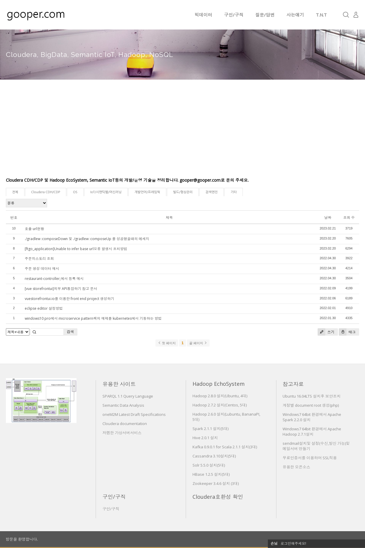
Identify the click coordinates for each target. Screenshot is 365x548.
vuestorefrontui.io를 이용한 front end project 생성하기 (69, 298)
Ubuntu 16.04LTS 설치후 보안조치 (312, 396)
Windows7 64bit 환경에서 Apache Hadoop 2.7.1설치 (312, 431)
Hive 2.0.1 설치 (205, 437)
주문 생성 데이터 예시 (42, 268)
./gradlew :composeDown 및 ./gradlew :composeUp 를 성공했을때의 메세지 (87, 238)
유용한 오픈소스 (296, 467)
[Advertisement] (182, 132)
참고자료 (293, 384)
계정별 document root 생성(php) (311, 405)
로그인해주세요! (293, 543)
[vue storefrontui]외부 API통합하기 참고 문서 (61, 288)
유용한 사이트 (119, 384)
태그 (347, 332)
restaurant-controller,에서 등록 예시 (54, 278)
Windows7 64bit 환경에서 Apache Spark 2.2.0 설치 (312, 417)
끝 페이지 (198, 343)
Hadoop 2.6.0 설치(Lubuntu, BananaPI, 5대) (226, 416)
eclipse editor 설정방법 (44, 308)
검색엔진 (211, 192)
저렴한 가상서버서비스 (122, 432)
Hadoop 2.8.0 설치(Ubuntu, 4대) (220, 395)
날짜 (327, 217)
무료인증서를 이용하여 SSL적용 (310, 457)
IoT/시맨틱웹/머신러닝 (106, 192)
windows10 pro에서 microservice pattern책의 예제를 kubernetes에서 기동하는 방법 (93, 318)
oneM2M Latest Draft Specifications (134, 414)
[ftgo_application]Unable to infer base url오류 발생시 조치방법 (76, 248)
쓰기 (326, 332)
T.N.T (321, 15)
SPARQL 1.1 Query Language (127, 396)
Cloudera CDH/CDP (45, 192)
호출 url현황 (34, 228)
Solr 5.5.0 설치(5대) (209, 465)
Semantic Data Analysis (123, 405)
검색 (70, 331)
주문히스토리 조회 (39, 258)
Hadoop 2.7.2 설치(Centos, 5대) (220, 405)
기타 (233, 192)
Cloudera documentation (124, 423)
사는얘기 (295, 15)
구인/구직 (233, 15)
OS (75, 192)
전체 (15, 192)
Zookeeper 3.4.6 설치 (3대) (216, 483)
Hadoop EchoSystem (219, 383)
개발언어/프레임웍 (147, 192)
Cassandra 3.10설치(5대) (214, 456)
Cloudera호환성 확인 (218, 496)
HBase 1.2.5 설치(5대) (211, 474)
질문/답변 (265, 15)
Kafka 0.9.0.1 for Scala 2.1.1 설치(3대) (225, 446)
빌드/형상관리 (183, 192)
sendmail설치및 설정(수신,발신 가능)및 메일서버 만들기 (316, 446)
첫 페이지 (167, 343)
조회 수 (349, 217)
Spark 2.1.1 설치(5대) (210, 428)
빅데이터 (203, 15)
